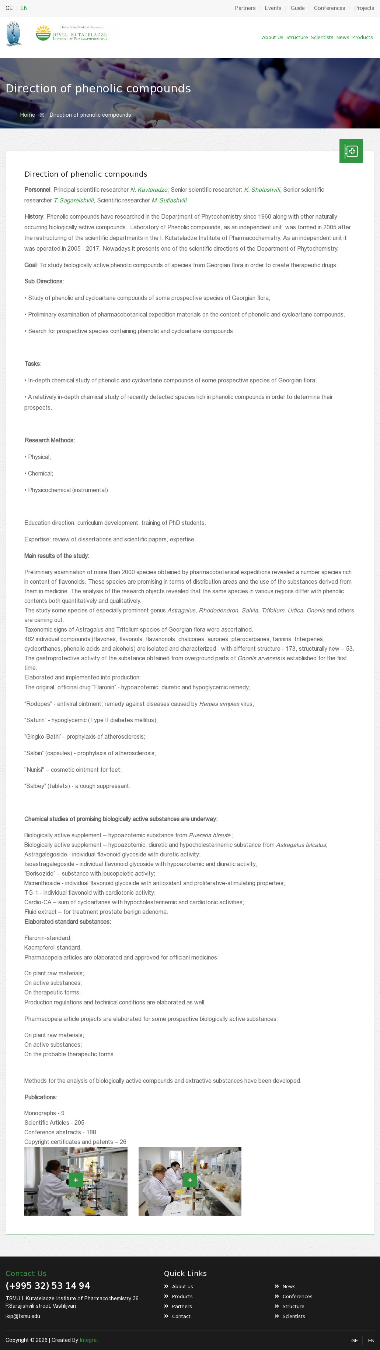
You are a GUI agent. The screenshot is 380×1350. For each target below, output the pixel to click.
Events (273, 8)
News (343, 37)
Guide (298, 8)
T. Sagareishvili (73, 200)
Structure (297, 37)
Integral (89, 1340)
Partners (245, 8)
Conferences (329, 8)
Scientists (322, 37)
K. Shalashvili (262, 189)
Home (27, 115)
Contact (181, 1316)
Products (362, 37)
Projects (364, 8)
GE (9, 8)
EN (24, 8)
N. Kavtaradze (148, 189)
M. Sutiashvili (168, 200)
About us (272, 37)
